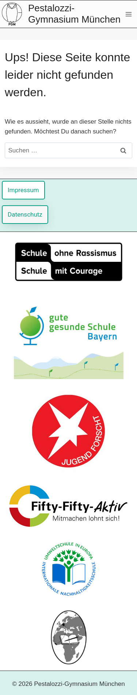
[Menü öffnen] (128, 14)
